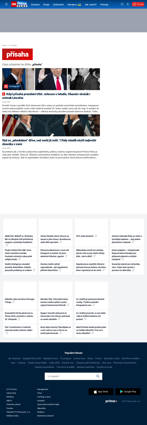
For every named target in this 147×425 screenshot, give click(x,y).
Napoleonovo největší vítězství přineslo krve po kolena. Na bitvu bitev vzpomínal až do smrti (91, 267)
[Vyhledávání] (122, 4)
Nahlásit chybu (12, 416)
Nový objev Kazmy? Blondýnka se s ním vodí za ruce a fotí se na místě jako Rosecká (55, 330)
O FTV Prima (11, 389)
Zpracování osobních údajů (48, 404)
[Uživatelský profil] (128, 4)
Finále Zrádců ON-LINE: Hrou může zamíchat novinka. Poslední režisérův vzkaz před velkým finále (18, 254)
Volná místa (11, 393)
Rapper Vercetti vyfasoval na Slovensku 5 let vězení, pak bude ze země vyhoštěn (55, 316)
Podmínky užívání (13, 404)
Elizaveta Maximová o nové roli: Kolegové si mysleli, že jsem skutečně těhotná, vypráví (54, 253)
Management (42, 389)
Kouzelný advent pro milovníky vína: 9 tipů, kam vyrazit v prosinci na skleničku (126, 267)
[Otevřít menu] (6, 4)
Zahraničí (58, 5)
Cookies (9, 408)
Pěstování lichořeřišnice (124, 362)
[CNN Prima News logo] (19, 4)
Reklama (10, 397)
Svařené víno (68, 362)
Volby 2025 (54, 362)
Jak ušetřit (91, 5)
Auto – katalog (18, 362)
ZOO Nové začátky (130, 358)
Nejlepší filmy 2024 (32, 358)
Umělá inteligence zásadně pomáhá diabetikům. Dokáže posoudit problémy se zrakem (20, 267)
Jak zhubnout (14, 358)
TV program (65, 358)
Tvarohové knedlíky (65, 367)
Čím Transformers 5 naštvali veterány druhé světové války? (18, 330)
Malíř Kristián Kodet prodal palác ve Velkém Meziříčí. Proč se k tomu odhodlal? (91, 330)
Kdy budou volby (111, 358)
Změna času (79, 358)
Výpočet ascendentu (44, 367)
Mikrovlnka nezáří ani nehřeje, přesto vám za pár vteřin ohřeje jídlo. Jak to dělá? (90, 253)
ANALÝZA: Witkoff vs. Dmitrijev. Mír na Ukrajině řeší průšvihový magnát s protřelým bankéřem (19, 240)
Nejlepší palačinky (85, 367)
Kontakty (41, 401)
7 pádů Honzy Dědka (37, 362)
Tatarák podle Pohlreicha (88, 362)
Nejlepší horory (50, 358)
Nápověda (41, 408)
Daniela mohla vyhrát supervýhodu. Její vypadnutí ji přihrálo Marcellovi (54, 267)
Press (39, 393)
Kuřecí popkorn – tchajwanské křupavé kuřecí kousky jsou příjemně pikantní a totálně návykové (125, 254)
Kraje (46, 5)
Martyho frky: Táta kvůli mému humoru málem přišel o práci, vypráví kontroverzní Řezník (54, 302)
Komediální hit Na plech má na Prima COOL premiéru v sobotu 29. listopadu (19, 316)
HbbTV (9, 401)
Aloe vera (106, 362)
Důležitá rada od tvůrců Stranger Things (19, 300)
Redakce (41, 412)
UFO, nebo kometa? (86, 236)
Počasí (98, 358)
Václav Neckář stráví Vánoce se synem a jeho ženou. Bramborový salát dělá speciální (55, 239)
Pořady (104, 5)
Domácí (35, 5)
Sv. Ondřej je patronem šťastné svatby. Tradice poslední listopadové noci (90, 302)
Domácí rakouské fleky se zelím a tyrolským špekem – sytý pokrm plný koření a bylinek (127, 239)
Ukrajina (72, 5)
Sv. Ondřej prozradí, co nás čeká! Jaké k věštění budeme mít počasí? (91, 316)
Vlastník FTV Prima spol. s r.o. (18, 412)
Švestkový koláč (104, 367)
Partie (90, 358)
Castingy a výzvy (44, 397)
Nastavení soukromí (45, 416)
